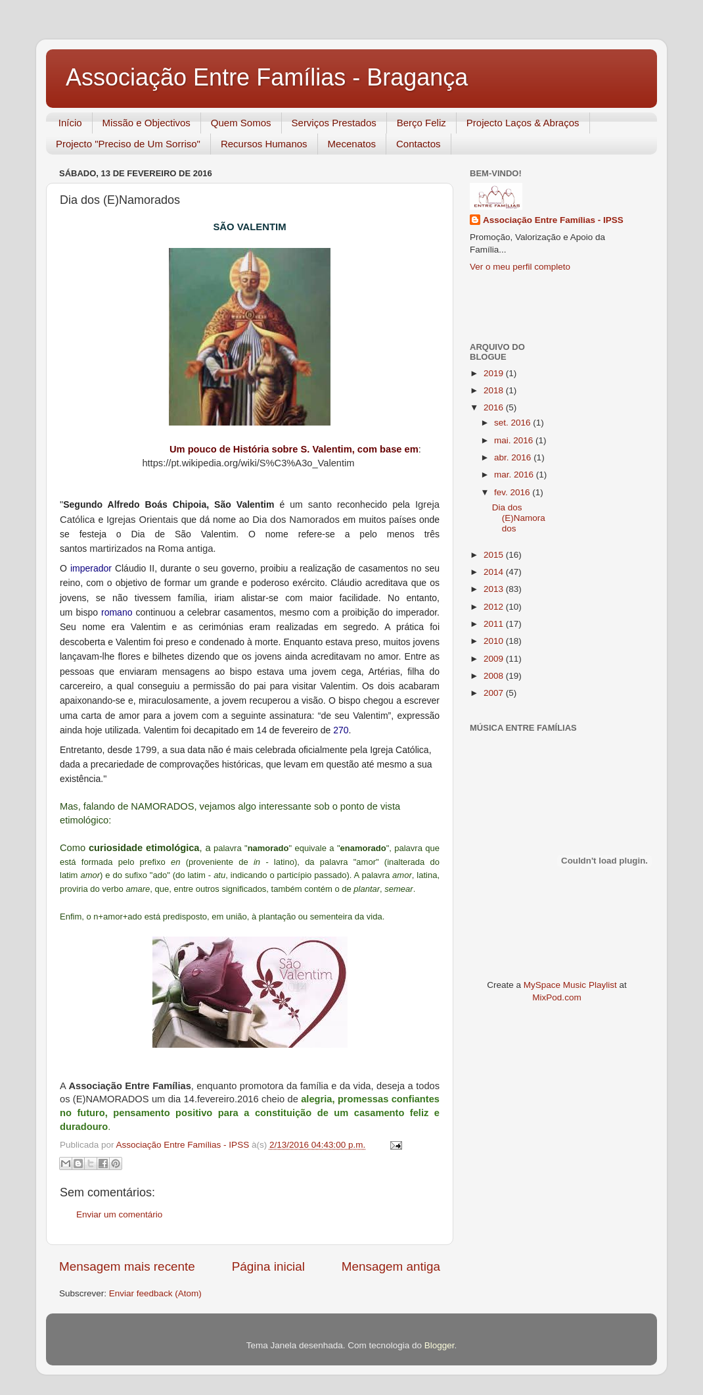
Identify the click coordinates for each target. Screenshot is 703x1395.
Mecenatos (352, 143)
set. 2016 (513, 423)
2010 (495, 641)
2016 (495, 407)
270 (340, 730)
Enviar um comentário (119, 1214)
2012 (495, 607)
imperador (91, 568)
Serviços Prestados (334, 122)
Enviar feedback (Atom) (155, 1293)
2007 (495, 693)
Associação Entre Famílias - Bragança (267, 77)
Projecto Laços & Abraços (522, 122)
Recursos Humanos (264, 143)
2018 (495, 390)
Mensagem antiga (391, 1266)
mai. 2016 (514, 440)
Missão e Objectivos (146, 122)
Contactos (418, 143)
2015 (495, 555)
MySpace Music (555, 985)
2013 (495, 589)
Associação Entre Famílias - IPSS (553, 220)
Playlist (603, 985)
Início (70, 122)
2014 (495, 572)
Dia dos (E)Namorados (518, 517)
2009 (495, 659)
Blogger (439, 1345)
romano (116, 612)
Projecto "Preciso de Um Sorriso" (128, 143)
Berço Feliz (421, 122)
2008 (495, 676)
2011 (495, 624)
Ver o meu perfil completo (520, 267)
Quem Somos (241, 122)
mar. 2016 (515, 474)
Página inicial (268, 1266)
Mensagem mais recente (127, 1266)
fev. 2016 (513, 492)
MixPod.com (556, 997)
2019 (495, 373)
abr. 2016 (513, 457)
